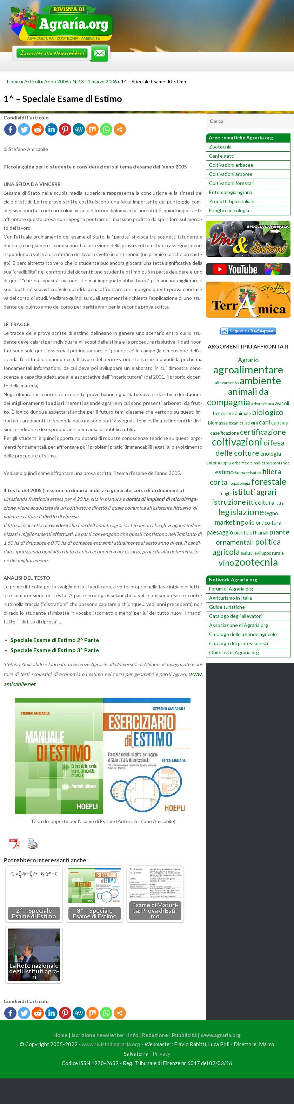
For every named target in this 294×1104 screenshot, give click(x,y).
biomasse (218, 423)
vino (226, 562)
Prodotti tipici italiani (231, 201)
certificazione (263, 431)
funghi (226, 493)
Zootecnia (220, 147)
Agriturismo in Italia (230, 598)
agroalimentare (248, 369)
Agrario (248, 360)
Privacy (162, 1054)
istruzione (229, 501)
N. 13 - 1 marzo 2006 (95, 81)
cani (264, 422)
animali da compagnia (237, 396)
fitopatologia (239, 483)
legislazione (241, 511)
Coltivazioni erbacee (231, 165)
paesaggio (220, 532)
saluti (247, 553)
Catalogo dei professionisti (238, 643)
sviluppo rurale (269, 553)
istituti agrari (254, 492)
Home (13, 81)
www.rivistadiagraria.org (111, 1045)
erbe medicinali (246, 463)
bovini (251, 423)
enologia (270, 453)
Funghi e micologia (229, 210)
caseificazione (224, 433)
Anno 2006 (56, 81)
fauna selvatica (248, 472)
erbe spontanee (275, 463)
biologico (267, 412)
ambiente (260, 380)
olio (250, 522)
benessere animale (232, 413)
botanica (236, 423)
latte (279, 503)
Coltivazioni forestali (231, 183)
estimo (224, 472)
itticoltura (260, 502)
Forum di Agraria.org (231, 589)
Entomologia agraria (230, 192)
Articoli (32, 81)
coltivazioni (237, 442)
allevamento (227, 382)
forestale (268, 481)
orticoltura (268, 522)
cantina (279, 422)
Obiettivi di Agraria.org (234, 652)
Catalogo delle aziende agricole (243, 634)
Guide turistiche (227, 607)
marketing (229, 522)
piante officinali (251, 533)
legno (271, 513)
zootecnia (256, 562)
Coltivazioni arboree (231, 174)
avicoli (282, 403)
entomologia (218, 462)
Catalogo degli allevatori (235, 616)
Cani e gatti (221, 156)
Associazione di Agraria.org (238, 625)
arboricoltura (262, 403)
